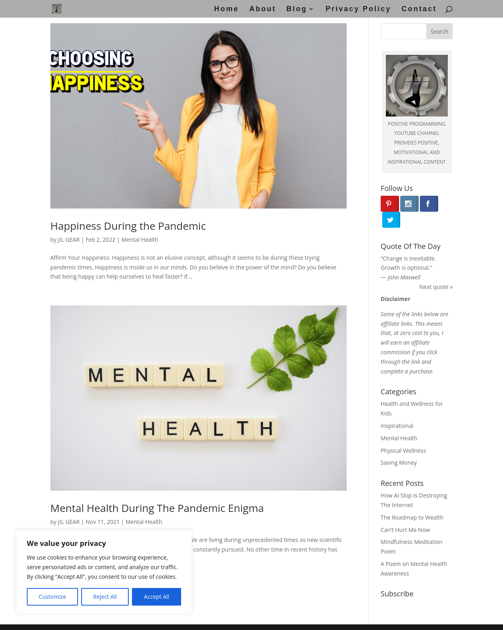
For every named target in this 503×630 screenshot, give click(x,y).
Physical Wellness (403, 434)
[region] (104, 572)
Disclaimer (200, 619)
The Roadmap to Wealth (412, 501)
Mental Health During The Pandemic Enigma (157, 508)
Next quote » (436, 271)
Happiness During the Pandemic (128, 226)
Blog (296, 9)
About (262, 9)
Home (226, 9)
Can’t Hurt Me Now (405, 513)
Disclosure (280, 619)
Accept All (156, 596)
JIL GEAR (69, 239)
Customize (52, 596)
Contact (419, 9)
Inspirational (397, 409)
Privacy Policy (358, 9)
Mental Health (140, 239)
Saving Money (399, 446)
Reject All (105, 596)
